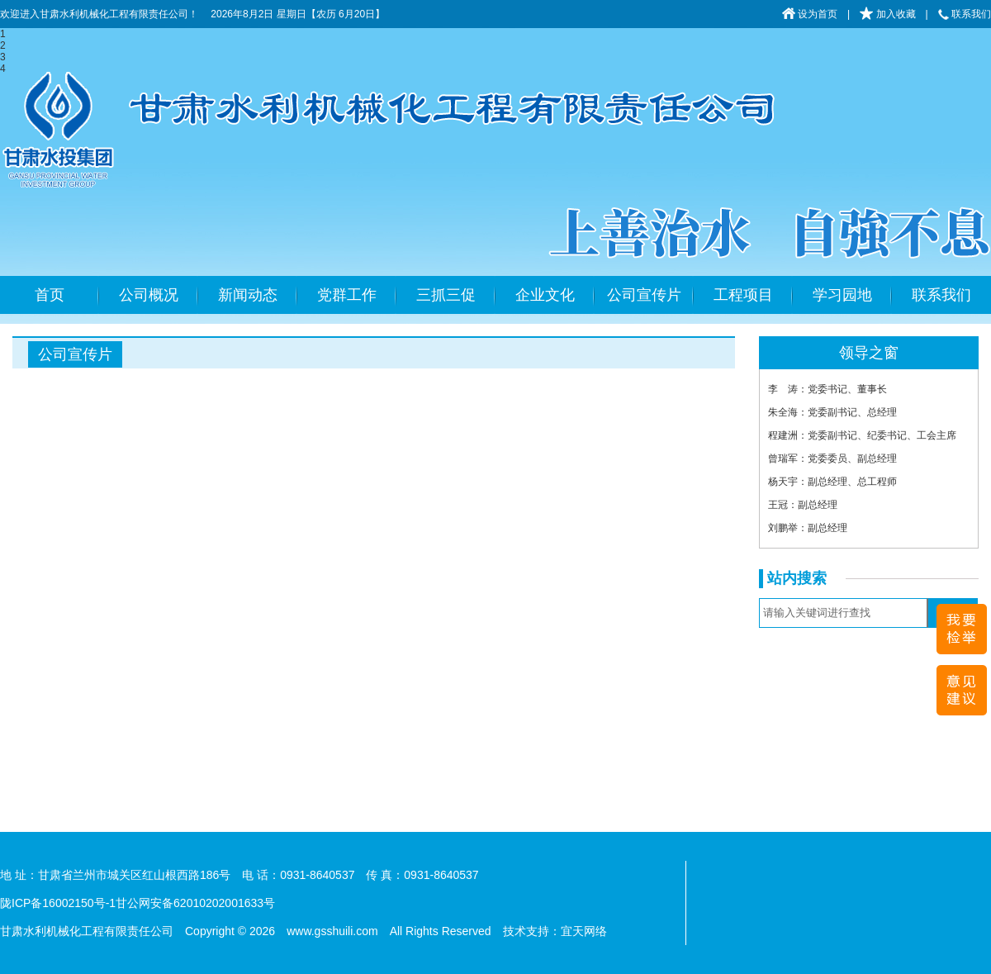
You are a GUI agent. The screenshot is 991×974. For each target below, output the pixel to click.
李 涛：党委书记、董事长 (827, 389)
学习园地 (842, 295)
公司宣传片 (644, 295)
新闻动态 (247, 295)
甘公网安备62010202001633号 (195, 903)
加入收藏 (887, 14)
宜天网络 (584, 931)
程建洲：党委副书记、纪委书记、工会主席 (862, 435)
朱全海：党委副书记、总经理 (832, 412)
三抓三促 (446, 295)
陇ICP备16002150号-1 (58, 903)
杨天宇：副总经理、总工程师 (832, 481)
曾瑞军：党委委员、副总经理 (832, 458)
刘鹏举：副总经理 (807, 528)
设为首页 (809, 14)
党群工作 (347, 295)
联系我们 (964, 14)
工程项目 (743, 295)
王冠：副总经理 (802, 505)
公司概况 (148, 295)
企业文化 (545, 295)
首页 (49, 295)
